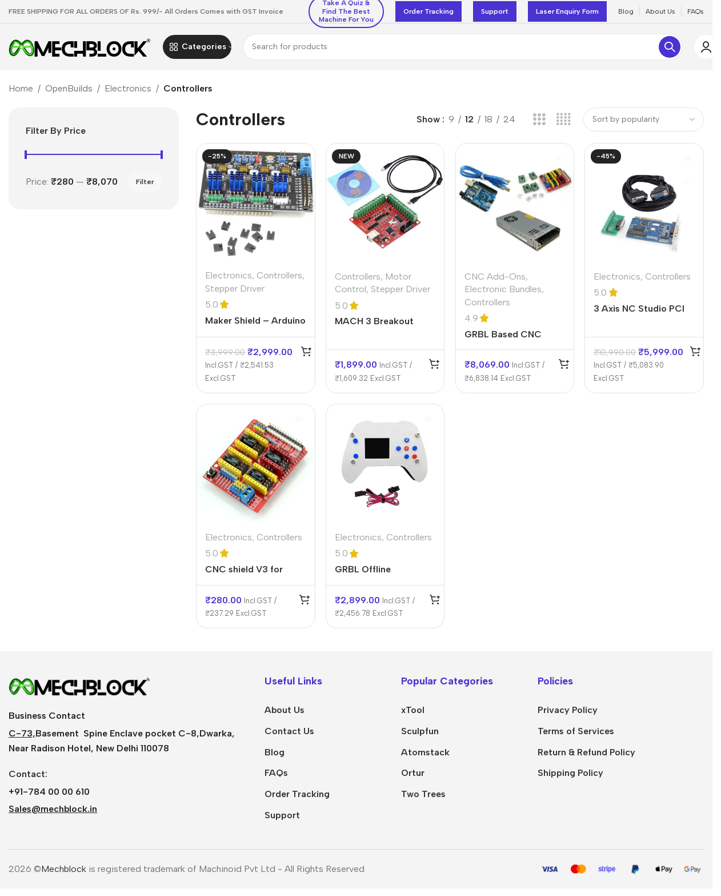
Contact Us (289, 735)
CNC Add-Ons (495, 280)
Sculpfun (420, 735)
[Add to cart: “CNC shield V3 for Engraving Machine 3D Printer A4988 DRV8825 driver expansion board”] (303, 603)
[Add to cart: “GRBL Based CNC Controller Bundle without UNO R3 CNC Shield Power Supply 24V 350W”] (564, 368)
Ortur (412, 777)
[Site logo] (80, 48)
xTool (412, 714)
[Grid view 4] (563, 124)
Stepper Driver (235, 292)
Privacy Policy (568, 714)
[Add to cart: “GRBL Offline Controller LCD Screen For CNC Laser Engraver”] (434, 603)
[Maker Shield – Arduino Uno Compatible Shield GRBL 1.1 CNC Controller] (255, 207)
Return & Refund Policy (586, 756)
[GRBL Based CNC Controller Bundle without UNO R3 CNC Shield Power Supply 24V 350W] (514, 207)
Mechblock (63, 873)
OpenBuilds (69, 93)
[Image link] (80, 689)
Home (21, 93)
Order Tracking (428, 11)
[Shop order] (643, 125)
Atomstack (425, 756)
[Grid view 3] (539, 124)
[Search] (463, 49)
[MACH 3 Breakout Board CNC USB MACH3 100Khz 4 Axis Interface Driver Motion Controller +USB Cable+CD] (384, 207)
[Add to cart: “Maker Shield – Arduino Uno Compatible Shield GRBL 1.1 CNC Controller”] (306, 355)
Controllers (279, 279)
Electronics (128, 93)
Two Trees (423, 798)
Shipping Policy (570, 777)
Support (494, 11)
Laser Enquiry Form (567, 11)
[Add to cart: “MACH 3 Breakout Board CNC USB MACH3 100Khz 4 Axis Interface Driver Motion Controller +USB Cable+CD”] (434, 368)
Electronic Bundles (503, 293)
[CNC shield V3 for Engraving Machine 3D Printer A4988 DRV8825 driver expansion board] (255, 468)
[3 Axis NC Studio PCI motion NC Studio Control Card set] (644, 207)
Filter (145, 187)
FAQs (276, 777)
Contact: (28, 778)
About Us (285, 714)
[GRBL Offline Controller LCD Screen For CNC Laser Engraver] (384, 468)
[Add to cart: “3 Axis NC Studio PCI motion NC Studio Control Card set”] (695, 355)
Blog (275, 756)
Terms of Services (576, 735)
